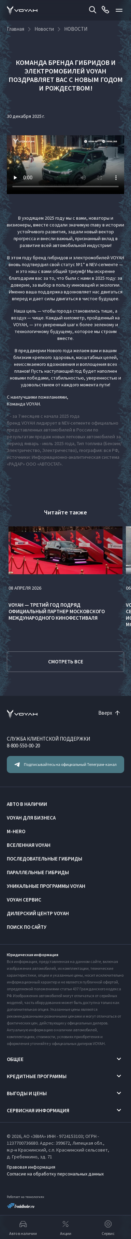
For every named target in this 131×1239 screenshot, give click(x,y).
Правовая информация (31, 1167)
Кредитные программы (37, 1076)
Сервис (108, 1227)
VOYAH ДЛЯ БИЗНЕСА (31, 817)
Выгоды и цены (27, 1093)
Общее (15, 1059)
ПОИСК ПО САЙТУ (26, 927)
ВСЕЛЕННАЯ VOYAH (28, 845)
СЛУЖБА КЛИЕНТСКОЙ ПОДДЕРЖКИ (48, 738)
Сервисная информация (38, 1110)
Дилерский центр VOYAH (38, 913)
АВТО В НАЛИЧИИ (27, 804)
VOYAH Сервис (24, 899)
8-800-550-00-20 (23, 745)
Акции (65, 1227)
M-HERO (16, 831)
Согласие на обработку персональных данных (55, 1174)
